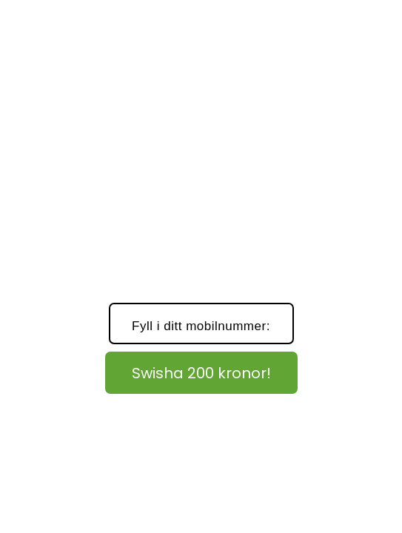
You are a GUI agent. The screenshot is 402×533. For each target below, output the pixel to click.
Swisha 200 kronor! (201, 373)
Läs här (335, 412)
